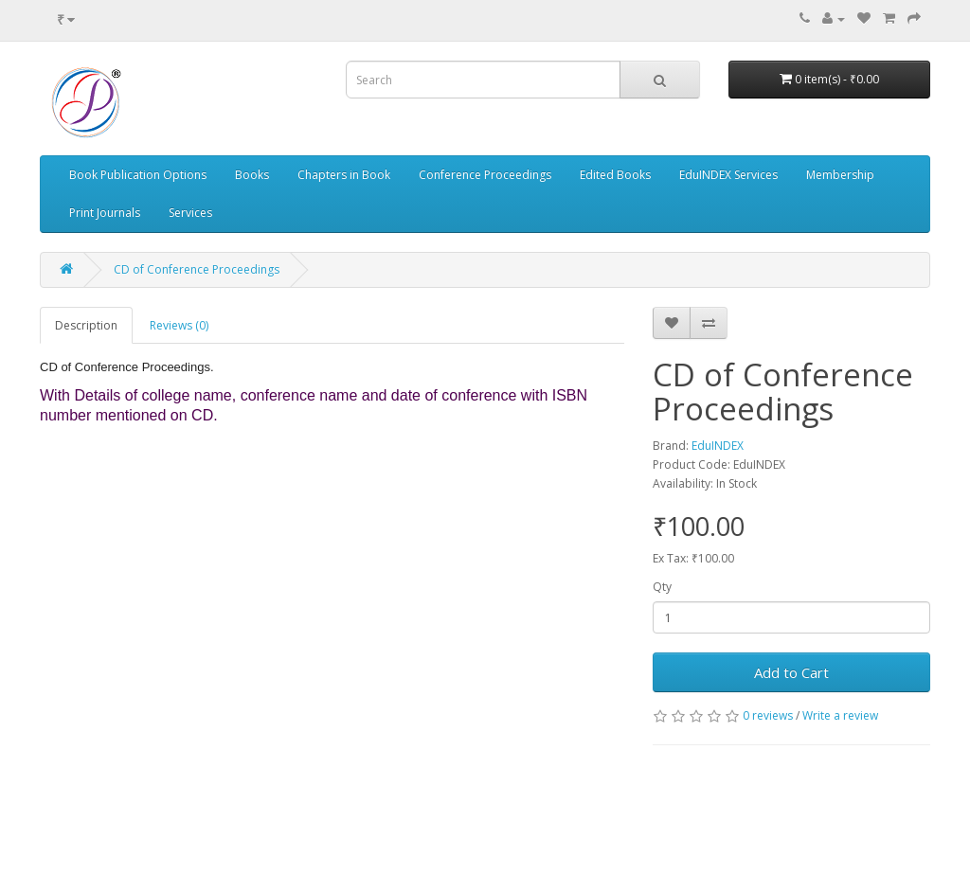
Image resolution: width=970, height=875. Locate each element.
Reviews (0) (179, 325)
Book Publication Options (138, 175)
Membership (840, 175)
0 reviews (768, 715)
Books (252, 175)
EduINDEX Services (728, 175)
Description (86, 325)
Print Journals (104, 213)
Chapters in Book (343, 175)
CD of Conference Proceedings (196, 269)
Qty (662, 587)
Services (190, 213)
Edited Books (615, 175)
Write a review (840, 715)
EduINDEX (718, 446)
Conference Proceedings (485, 175)
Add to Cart (791, 672)
